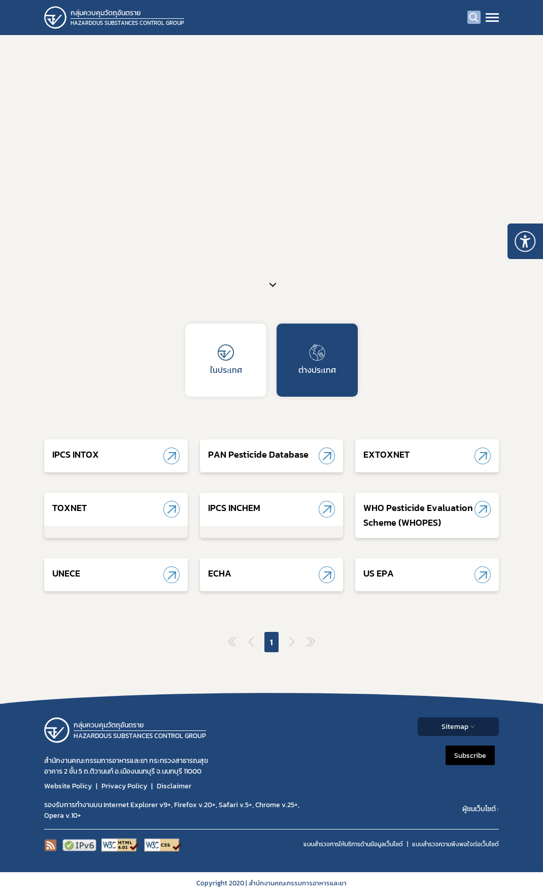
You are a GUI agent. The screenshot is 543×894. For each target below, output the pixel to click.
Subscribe (470, 755)
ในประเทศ (226, 360)
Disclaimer (174, 786)
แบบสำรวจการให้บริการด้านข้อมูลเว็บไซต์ (353, 844)
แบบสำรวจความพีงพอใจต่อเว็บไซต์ (455, 844)
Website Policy (68, 786)
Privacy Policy (124, 786)
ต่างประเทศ (317, 360)
